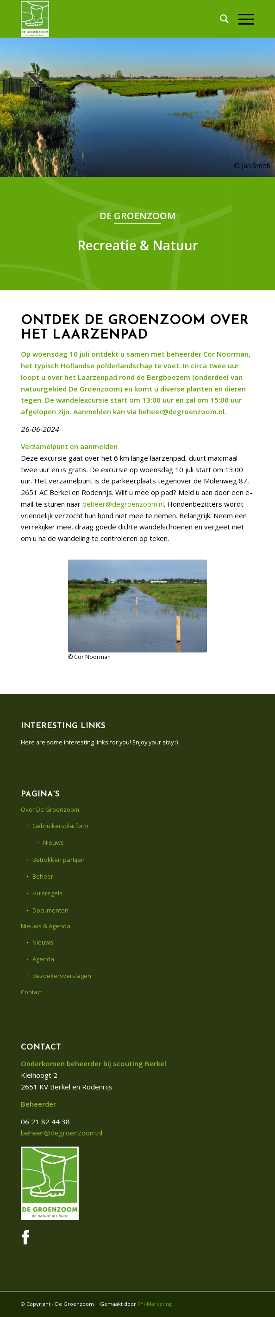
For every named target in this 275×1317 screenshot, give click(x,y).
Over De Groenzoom (50, 809)
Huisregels (47, 893)
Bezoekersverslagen (61, 975)
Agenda (43, 959)
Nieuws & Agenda (45, 926)
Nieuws (53, 842)
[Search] (220, 18)
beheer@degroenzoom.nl (123, 504)
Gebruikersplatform (60, 825)
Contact (31, 992)
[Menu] (241, 18)
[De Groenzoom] (114, 18)
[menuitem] (220, 18)
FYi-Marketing (155, 1303)
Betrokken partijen (58, 859)
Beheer (42, 876)
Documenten (50, 910)
